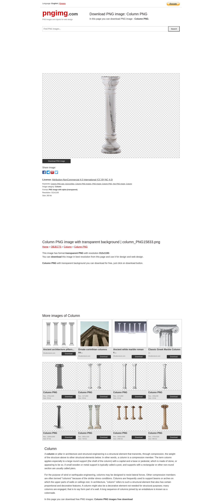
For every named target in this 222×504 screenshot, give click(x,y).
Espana (62, 3)
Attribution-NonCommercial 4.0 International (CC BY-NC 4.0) (82, 179)
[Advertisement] (111, 53)
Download (68, 354)
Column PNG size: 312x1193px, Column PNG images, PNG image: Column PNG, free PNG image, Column (91, 184)
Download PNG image (56, 161)
